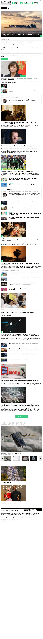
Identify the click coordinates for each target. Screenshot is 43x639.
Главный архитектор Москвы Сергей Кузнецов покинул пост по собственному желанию (20, 146)
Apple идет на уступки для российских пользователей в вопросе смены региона (20, 239)
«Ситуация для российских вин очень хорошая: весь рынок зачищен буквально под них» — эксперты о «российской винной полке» (25, 350)
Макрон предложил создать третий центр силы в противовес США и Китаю (24, 289)
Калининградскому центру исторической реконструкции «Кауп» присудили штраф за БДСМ (25, 273)
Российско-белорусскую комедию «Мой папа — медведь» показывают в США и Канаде (18, 123)
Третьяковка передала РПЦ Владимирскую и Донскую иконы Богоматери (24, 218)
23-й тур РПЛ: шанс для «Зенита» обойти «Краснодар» (17, 171)
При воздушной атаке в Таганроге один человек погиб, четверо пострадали (21, 52)
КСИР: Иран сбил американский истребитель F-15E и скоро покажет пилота (23, 185)
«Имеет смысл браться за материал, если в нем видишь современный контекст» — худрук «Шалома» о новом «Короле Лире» (20, 336)
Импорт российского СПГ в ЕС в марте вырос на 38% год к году (24, 277)
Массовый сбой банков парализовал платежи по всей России (24, 84)
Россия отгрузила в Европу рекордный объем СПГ (20, 35)
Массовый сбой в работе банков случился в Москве (21, 359)
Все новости (4, 58)
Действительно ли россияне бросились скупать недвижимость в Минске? (25, 90)
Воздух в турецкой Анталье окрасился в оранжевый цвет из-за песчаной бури (20, 264)
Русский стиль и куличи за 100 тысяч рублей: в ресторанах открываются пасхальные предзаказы (23, 179)
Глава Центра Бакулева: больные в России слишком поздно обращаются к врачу (19, 78)
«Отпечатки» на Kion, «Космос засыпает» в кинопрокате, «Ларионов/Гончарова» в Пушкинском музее (23, 283)
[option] (21, 439)
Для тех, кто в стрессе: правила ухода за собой (20, 207)
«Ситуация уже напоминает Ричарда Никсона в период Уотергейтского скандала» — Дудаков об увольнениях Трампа (20, 404)
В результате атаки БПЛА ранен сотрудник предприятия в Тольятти (19, 42)
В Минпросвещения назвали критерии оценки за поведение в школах (20, 310)
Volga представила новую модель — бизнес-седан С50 (22, 353)
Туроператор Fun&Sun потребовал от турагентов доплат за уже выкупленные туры (25, 214)
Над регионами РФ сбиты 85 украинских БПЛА (14, 44)
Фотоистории (5, 464)
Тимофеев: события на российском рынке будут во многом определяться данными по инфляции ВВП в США (19, 381)
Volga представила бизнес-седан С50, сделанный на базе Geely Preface (24, 202)
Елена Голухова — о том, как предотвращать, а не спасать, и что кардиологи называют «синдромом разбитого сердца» (21, 81)
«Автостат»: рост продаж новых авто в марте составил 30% (23, 343)
